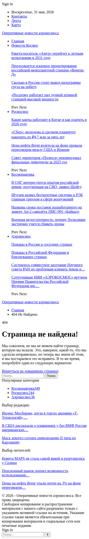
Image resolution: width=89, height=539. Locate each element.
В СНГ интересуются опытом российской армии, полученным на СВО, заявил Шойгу (46, 184)
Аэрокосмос (21, 236)
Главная (17, 41)
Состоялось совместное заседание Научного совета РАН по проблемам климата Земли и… (48, 267)
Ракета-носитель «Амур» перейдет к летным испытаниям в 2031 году (47, 55)
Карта (16, 25)
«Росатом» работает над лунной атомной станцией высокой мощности (44, 97)
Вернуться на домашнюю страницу (30, 371)
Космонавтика (22, 174)
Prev (15, 107)
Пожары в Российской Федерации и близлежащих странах (40, 254)
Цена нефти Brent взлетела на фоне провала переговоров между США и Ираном (46, 147)
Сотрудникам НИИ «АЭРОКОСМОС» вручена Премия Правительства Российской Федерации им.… (49, 281)
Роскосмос (19, 112)
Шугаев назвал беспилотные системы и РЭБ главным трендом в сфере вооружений (47, 197)
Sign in (7, 4)
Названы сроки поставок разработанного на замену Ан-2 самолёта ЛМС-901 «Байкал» (46, 209)
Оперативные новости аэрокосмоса (30, 33)
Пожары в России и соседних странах (41, 244)
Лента (16, 21)
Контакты (19, 16)
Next (23, 107)
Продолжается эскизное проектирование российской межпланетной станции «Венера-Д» (47, 70)
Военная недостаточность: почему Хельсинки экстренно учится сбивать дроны (48, 222)
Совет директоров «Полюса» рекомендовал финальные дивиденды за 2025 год (46, 160)
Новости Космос (24, 45)
